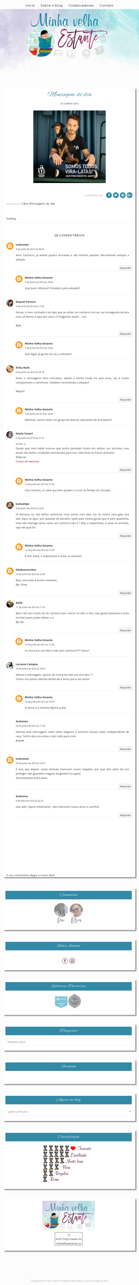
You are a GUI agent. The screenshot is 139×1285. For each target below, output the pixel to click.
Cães (25, 203)
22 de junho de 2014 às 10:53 (39, 701)
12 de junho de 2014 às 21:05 (39, 484)
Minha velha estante (49, 1280)
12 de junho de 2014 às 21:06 (39, 644)
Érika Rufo (23, 367)
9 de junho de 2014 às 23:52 (30, 508)
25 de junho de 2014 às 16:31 (30, 763)
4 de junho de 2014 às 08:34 (30, 249)
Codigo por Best (100, 1280)
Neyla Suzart (24, 433)
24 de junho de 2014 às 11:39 (30, 725)
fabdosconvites (26, 569)
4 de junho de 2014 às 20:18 (30, 372)
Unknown (22, 244)
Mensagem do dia (42, 203)
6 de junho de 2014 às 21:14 (30, 438)
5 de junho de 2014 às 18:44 (39, 413)
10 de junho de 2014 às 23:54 (30, 574)
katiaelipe (22, 504)
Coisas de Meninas (27, 461)
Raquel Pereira (26, 301)
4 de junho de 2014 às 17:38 (30, 306)
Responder (125, 268)
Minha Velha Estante (39, 277)
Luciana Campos (27, 664)
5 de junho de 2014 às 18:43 (39, 282)
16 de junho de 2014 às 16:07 (30, 668)
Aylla (19, 602)
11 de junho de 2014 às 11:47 (30, 607)
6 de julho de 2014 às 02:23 (29, 800)
